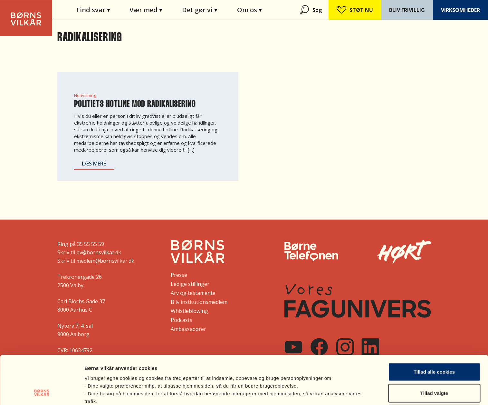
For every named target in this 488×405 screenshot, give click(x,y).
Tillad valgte (434, 347)
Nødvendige (434, 368)
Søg (317, 10)
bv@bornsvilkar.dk (98, 252)
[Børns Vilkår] (198, 251)
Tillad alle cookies (434, 326)
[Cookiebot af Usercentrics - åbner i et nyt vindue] (42, 392)
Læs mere (94, 163)
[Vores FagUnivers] (357, 301)
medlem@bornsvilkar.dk (105, 260)
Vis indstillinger (342, 392)
